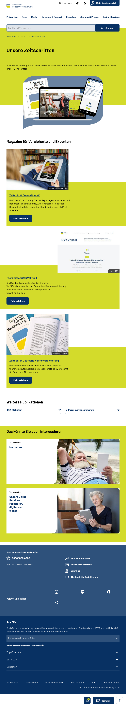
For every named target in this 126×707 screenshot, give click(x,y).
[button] (65, 3)
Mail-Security (77, 682)
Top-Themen (13, 652)
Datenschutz (31, 682)
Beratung (75, 570)
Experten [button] (71, 16)
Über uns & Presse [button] (89, 16)
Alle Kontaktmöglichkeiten (84, 577)
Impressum (12, 682)
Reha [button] (24, 16)
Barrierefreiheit (112, 682)
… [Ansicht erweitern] (21, 36)
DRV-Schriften (14, 409)
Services (11, 659)
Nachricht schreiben (81, 564)
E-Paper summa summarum (80, 409)
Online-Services (111, 16)
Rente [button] (34, 16)
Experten (11, 666)
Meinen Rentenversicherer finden (23, 645)
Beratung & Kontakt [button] (52, 16)
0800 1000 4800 (21, 558)
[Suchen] (107, 28)
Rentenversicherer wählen (21, 638)
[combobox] (50, 28)
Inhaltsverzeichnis (54, 682)
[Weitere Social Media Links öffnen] (56, 603)
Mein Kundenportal (106, 3)
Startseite (11, 36)
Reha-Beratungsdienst (36, 36)
